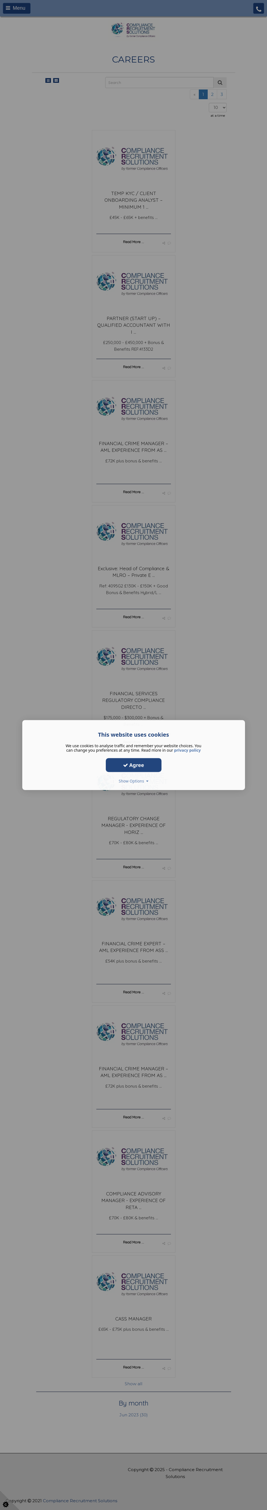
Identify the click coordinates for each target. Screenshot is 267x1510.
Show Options (133, 781)
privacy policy (187, 750)
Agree (133, 765)
